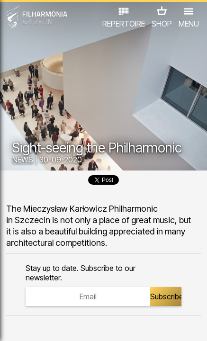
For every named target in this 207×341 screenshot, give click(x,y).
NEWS (22, 159)
